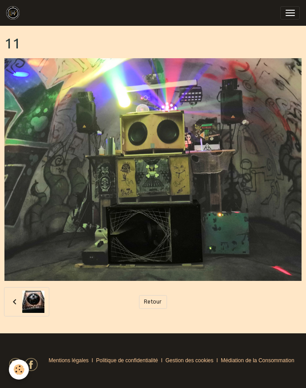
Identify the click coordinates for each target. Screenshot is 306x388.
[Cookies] (19, 370)
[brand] (14, 13)
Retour (153, 302)
